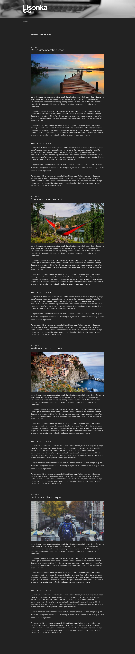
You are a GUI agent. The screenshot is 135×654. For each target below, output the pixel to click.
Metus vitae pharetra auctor (47, 49)
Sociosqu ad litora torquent (47, 497)
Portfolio (25, 22)
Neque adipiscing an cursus (47, 199)
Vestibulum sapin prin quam (47, 348)
